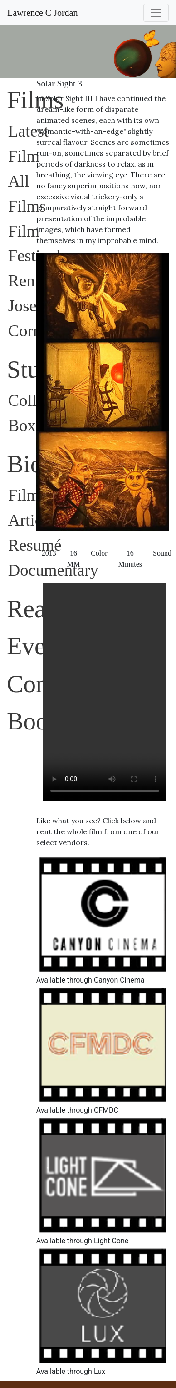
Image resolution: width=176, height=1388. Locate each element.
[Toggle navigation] (156, 13)
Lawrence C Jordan (42, 13)
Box (22, 425)
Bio (25, 464)
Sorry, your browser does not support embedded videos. (104, 692)
